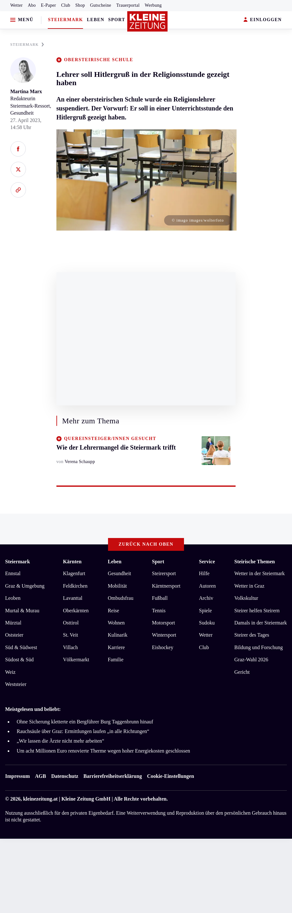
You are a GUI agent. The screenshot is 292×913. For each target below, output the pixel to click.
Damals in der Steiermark (260, 622)
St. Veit (70, 635)
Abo (32, 5)
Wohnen (116, 622)
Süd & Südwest (21, 647)
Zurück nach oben (146, 544)
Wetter (16, 5)
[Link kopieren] (18, 190)
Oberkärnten (76, 610)
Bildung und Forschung (258, 647)
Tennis (158, 610)
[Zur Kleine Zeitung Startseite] (147, 21)
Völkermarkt (76, 659)
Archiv (206, 598)
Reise (113, 610)
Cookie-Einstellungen (170, 776)
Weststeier (15, 684)
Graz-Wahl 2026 (251, 659)
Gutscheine (100, 5)
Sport (116, 19)
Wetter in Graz (249, 586)
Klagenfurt (74, 573)
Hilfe (204, 573)
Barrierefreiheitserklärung (112, 776)
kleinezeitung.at (40, 799)
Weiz (10, 672)
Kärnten (72, 561)
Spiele (205, 610)
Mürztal (13, 622)
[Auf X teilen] (18, 169)
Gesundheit (119, 573)
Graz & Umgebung (25, 586)
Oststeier (14, 635)
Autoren (207, 586)
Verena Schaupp (80, 461)
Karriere (116, 647)
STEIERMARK (27, 44)
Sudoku (207, 622)
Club (65, 5)
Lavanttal (72, 598)
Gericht (242, 672)
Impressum (17, 776)
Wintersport (164, 635)
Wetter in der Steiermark (259, 573)
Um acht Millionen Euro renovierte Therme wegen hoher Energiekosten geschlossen (103, 751)
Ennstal (13, 573)
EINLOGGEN (263, 20)
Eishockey (162, 647)
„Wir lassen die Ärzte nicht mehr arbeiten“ (60, 741)
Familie (115, 659)
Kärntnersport (166, 586)
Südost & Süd (19, 659)
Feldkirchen (75, 586)
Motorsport (163, 622)
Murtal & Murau (22, 610)
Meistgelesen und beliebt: (33, 709)
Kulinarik (117, 635)
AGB (40, 776)
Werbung (153, 5)
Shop (80, 5)
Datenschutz (64, 776)
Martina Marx (26, 91)
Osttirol (71, 622)
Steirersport (164, 573)
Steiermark (65, 19)
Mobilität (117, 586)
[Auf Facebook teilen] (18, 149)
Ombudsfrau (120, 598)
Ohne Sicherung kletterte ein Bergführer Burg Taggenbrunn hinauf (85, 721)
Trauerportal (128, 5)
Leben (95, 19)
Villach (70, 647)
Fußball (160, 598)
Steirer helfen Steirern (256, 610)
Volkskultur (246, 598)
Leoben (13, 598)
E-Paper (48, 5)
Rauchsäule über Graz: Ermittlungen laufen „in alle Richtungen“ (83, 731)
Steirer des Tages (251, 635)
